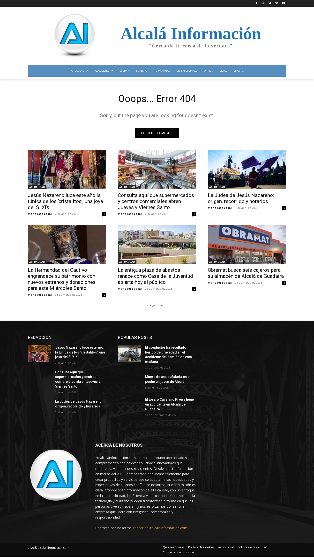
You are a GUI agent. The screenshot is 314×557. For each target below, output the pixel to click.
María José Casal (40, 214)
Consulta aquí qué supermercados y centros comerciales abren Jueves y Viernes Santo (156, 201)
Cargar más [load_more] (157, 305)
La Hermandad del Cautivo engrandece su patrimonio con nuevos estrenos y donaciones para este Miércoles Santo (62, 279)
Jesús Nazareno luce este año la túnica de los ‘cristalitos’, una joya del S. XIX (65, 201)
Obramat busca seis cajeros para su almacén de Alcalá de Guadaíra (246, 273)
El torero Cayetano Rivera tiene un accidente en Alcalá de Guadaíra (169, 404)
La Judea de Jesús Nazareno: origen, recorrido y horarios (241, 198)
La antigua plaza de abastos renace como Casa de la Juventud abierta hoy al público (155, 276)
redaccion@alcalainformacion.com (160, 528)
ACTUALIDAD (37, 187)
